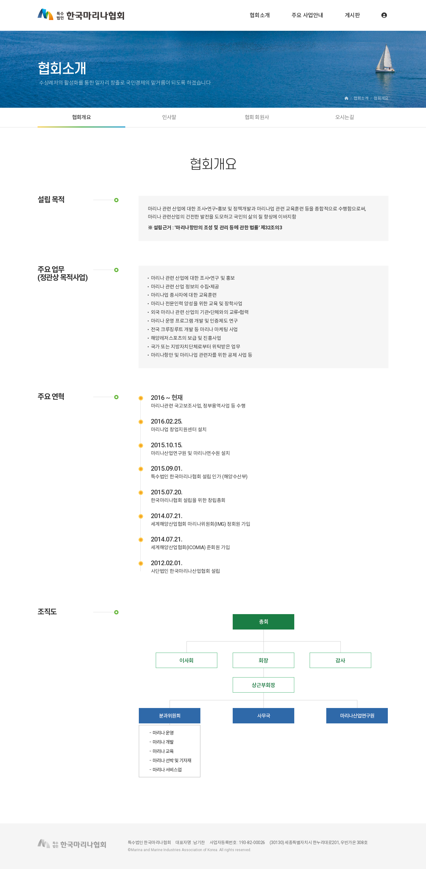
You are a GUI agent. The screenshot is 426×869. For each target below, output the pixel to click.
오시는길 (344, 117)
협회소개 (260, 15)
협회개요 (81, 117)
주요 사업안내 (307, 15)
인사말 (169, 117)
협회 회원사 (257, 117)
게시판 (352, 15)
